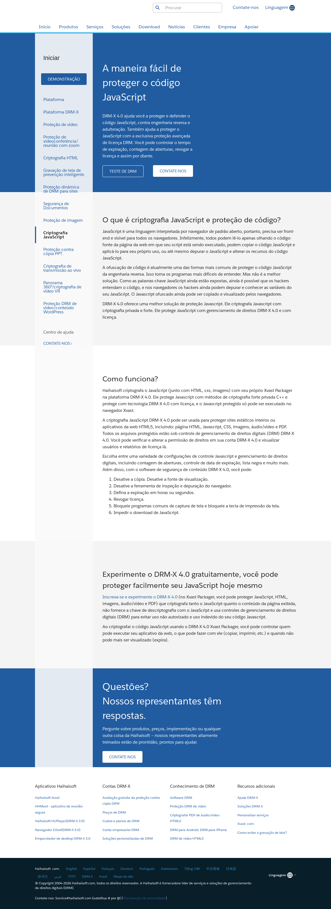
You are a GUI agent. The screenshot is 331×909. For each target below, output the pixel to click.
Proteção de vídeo (60, 124)
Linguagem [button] (277, 7)
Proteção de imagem (63, 220)
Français (108, 868)
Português (147, 868)
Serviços (94, 27)
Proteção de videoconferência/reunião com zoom (61, 141)
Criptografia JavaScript (55, 235)
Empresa (227, 27)
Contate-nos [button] (246, 7)
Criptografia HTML (60, 157)
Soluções (121, 27)
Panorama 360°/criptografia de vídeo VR (62, 287)
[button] (64, 79)
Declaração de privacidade (144, 898)
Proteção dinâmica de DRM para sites (61, 189)
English (71, 868)
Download (149, 27)
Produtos (68, 27)
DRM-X (87, 876)
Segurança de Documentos (56, 205)
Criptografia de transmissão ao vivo (62, 268)
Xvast (103, 876)
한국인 (43, 876)
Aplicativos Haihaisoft (55, 786)
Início (45, 27)
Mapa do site (123, 876)
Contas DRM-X (116, 786)
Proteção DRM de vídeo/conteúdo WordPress (60, 307)
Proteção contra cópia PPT (58, 251)
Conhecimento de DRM (192, 786)
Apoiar (252, 27)
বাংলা (72, 876)
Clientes (201, 27)
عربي (58, 876)
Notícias (176, 27)
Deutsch (127, 868)
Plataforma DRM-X (61, 112)
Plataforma (53, 99)
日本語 (231, 868)
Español (89, 868)
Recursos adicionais (256, 786)
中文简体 (213, 868)
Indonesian (169, 868)
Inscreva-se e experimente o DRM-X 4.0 (139, 597)
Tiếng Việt (192, 868)
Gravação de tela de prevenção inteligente (63, 172)
